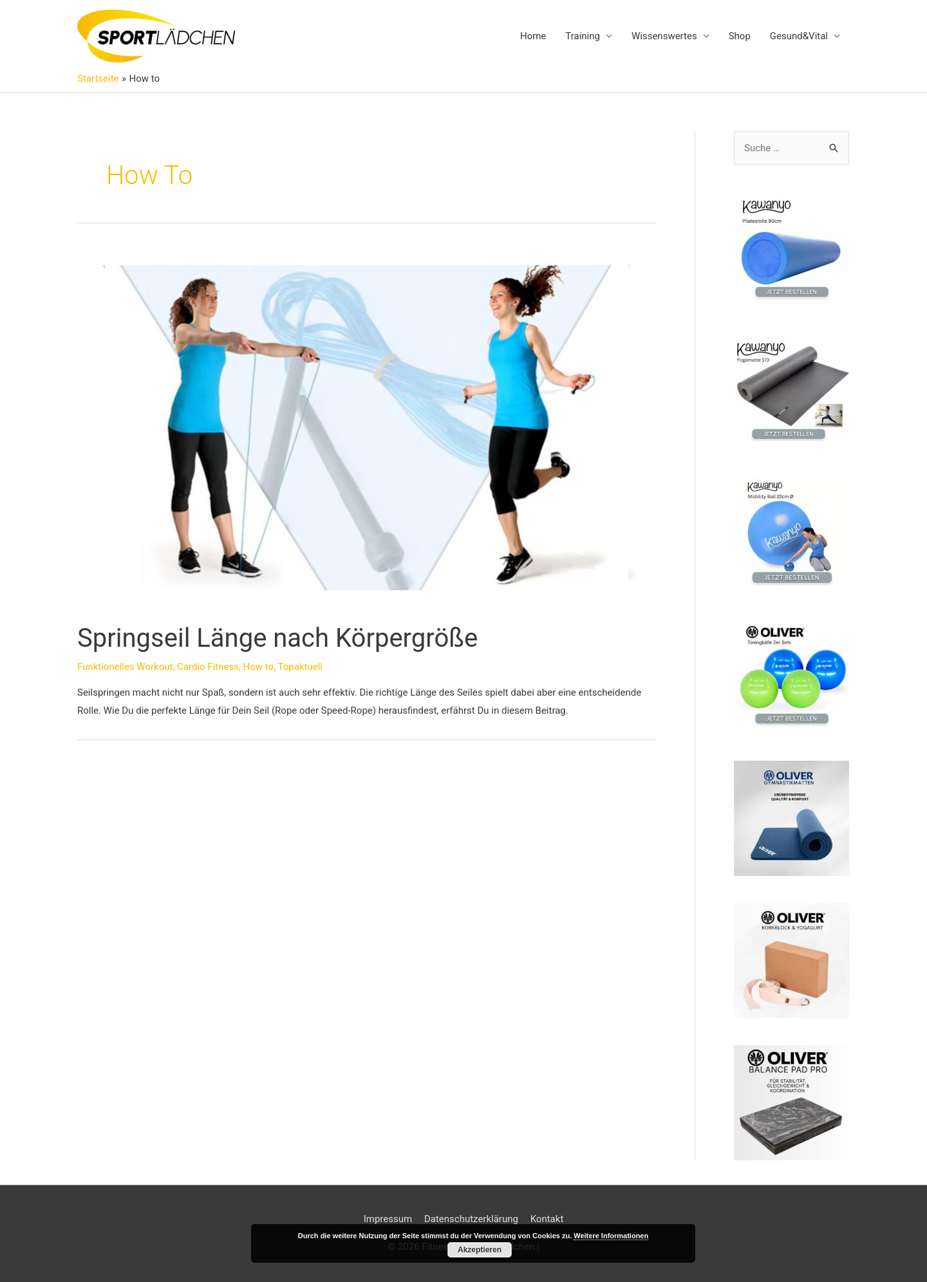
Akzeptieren (479, 1249)
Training (582, 36)
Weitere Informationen (611, 1236)
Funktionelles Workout (125, 667)
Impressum (388, 1219)
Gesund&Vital (799, 36)
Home (533, 36)
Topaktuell (300, 667)
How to (258, 667)
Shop (740, 36)
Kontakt (547, 1219)
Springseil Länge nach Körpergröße (277, 638)
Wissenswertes (664, 36)
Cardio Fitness (208, 667)
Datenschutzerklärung (471, 1219)
